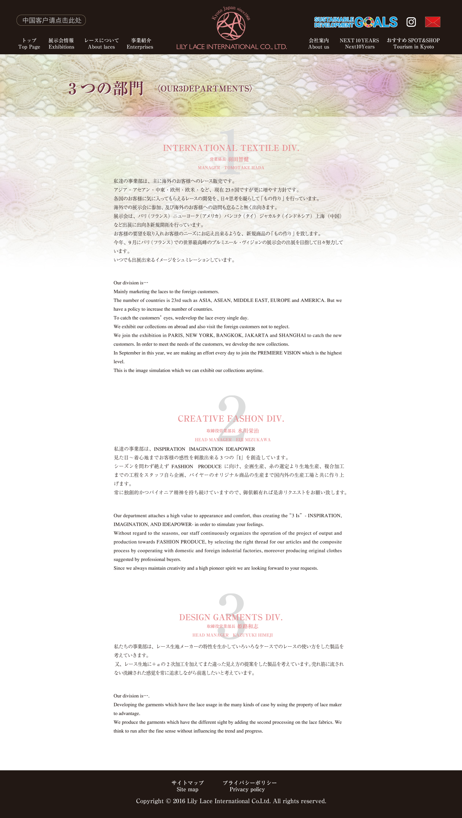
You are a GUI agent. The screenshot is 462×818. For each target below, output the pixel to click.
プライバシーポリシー (250, 786)
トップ (22, 30)
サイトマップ (187, 786)
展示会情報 (61, 30)
